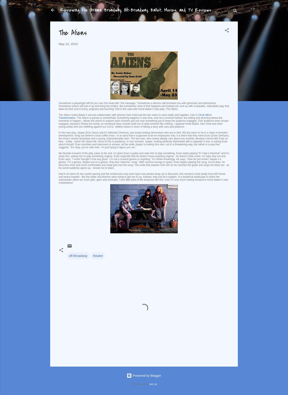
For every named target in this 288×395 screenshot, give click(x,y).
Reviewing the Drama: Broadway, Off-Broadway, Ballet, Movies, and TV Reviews (135, 10)
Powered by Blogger (144, 375)
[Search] (235, 11)
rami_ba (153, 384)
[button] (226, 31)
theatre (98, 256)
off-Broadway (78, 256)
